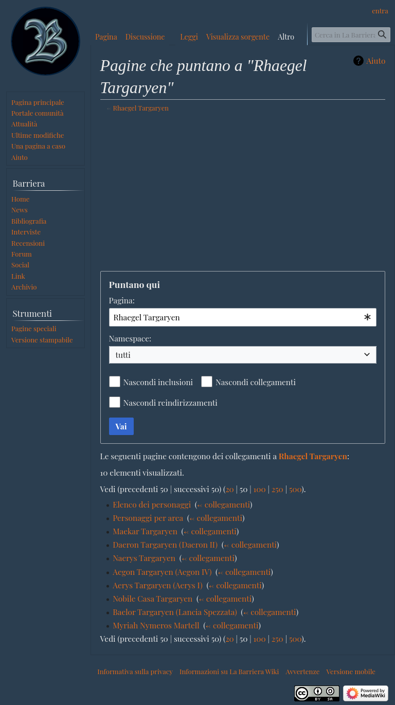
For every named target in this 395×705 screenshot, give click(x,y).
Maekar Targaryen (145, 531)
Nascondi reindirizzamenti (170, 402)
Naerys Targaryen (144, 557)
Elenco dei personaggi (152, 504)
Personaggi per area (148, 517)
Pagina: (122, 300)
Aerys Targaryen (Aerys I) (158, 585)
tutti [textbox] (123, 354)
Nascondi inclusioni (158, 381)
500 (295, 488)
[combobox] (243, 317)
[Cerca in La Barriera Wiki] (351, 34)
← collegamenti (223, 504)
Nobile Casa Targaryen (152, 598)
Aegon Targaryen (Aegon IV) (162, 571)
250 (277, 488)
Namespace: (130, 338)
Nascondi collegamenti (256, 381)
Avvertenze (303, 671)
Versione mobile (351, 671)
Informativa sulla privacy (135, 671)
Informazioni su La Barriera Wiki (229, 671)
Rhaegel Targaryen (141, 107)
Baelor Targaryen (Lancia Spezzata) (175, 611)
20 (229, 488)
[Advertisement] (243, 193)
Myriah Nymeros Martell (156, 625)
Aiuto (375, 61)
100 (260, 488)
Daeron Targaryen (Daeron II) (165, 544)
